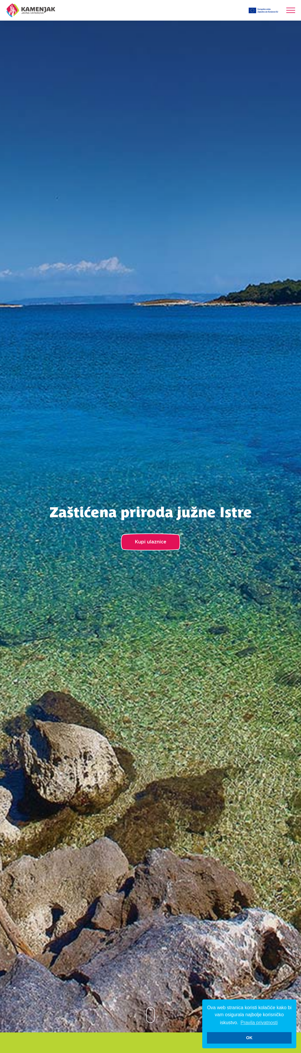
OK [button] (249, 1037)
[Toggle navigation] (290, 10)
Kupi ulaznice (150, 542)
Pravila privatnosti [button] (258, 1022)
